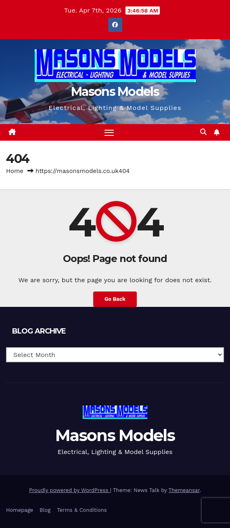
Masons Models (115, 91)
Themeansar (184, 490)
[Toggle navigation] (109, 132)
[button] (203, 132)
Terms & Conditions (82, 510)
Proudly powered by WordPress (69, 490)
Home (14, 171)
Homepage (19, 510)
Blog (45, 510)
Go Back (115, 299)
